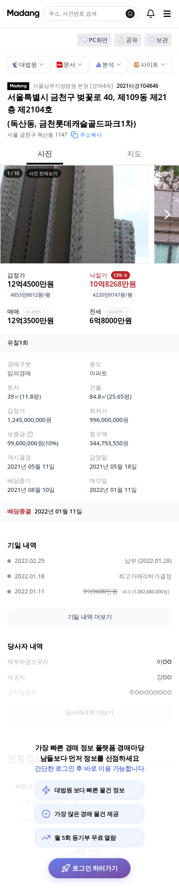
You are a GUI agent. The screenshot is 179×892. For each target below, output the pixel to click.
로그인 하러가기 (89, 868)
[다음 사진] (167, 214)
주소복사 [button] (86, 135)
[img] (30, 434)
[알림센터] (150, 13)
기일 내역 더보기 (90, 617)
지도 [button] (134, 154)
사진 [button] (44, 154)
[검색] (130, 13)
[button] (74, 214)
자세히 (36, 311)
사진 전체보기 (43, 173)
